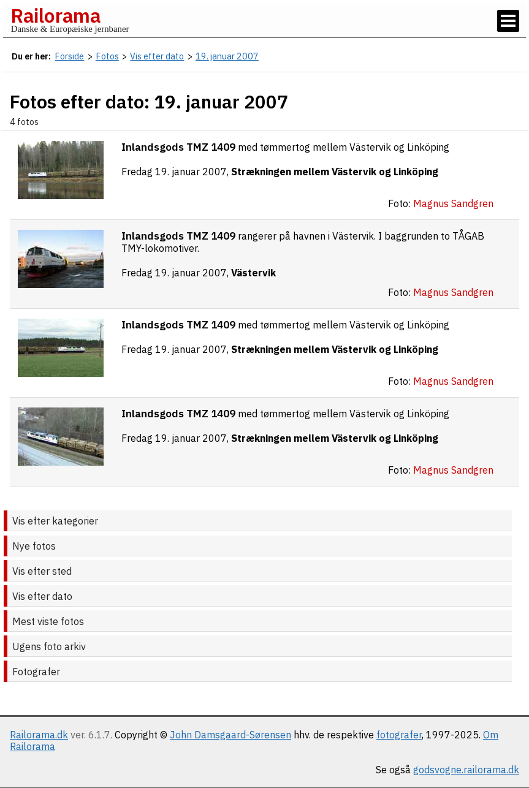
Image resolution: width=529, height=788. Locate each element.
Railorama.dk (39, 735)
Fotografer (36, 671)
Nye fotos (34, 546)
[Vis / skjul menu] (508, 21)
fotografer (399, 735)
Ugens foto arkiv (49, 646)
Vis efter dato (42, 596)
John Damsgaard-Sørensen (230, 735)
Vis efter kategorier (55, 521)
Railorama (55, 15)
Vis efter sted (42, 571)
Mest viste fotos (48, 621)
